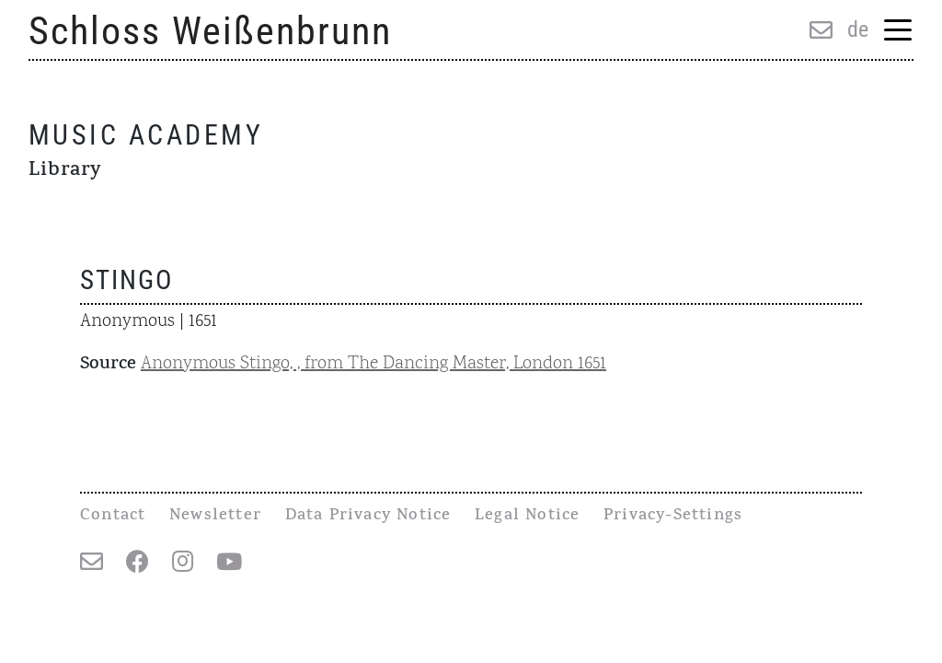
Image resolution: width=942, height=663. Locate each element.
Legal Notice (527, 516)
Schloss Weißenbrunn (210, 30)
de (857, 29)
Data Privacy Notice (368, 516)
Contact (112, 516)
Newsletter (215, 516)
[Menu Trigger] (898, 31)
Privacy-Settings (672, 516)
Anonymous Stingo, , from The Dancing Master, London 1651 (373, 364)
